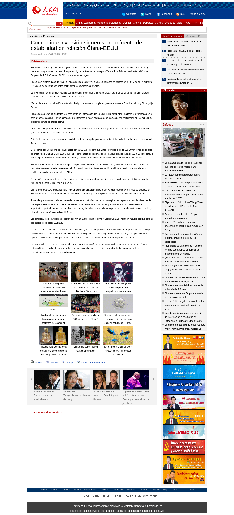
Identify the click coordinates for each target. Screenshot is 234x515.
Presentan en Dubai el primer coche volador (184, 53)
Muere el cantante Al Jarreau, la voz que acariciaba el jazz (44, 395)
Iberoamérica (113, 22)
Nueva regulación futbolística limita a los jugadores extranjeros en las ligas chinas (184, 269)
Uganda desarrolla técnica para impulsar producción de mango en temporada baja (87, 29)
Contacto (129, 13)
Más (203, 90)
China (79, 22)
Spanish (157, 5)
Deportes (148, 22)
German (188, 5)
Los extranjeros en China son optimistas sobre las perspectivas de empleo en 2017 (184, 194)
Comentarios (97, 362)
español (34, 36)
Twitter (146, 13)
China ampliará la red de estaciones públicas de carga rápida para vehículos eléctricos (183, 166)
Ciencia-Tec (118, 489)
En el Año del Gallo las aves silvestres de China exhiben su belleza (117, 351)
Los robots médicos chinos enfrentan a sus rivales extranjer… (185, 71)
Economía (90, 22)
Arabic (179, 5)
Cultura (159, 22)
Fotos (187, 22)
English (127, 5)
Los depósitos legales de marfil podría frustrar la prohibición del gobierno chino (185, 305)
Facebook (164, 13)
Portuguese (200, 5)
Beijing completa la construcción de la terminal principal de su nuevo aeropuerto (184, 238)
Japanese (168, 5)
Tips (200, 22)
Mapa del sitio (198, 13)
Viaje (179, 22)
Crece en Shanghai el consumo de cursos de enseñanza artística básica (54, 287)
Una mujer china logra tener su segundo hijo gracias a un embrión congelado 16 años (118, 319)
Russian (147, 5)
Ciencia (137, 22)
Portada (69, 22)
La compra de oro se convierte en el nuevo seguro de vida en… (184, 62)
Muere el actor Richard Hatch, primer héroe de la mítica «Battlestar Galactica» (85, 287)
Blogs (191, 489)
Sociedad (170, 22)
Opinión (127, 22)
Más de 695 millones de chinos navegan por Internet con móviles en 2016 (184, 226)
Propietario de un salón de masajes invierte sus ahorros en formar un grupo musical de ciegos (183, 249)
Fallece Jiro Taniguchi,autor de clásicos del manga (76, 395)
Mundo (101, 22)
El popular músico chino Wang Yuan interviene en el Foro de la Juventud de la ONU (184, 206)
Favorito (52, 362)
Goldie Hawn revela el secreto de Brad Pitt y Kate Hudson (106, 395)
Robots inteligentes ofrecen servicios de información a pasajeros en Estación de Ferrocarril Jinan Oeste (184, 317)
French (137, 5)
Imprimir (36, 362)
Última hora (35, 29)
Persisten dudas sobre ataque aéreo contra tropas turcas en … (184, 81)
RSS (180, 13)
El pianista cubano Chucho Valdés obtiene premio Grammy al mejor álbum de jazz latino (136, 397)
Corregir (67, 362)
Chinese (118, 5)
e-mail (82, 362)
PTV (194, 22)
